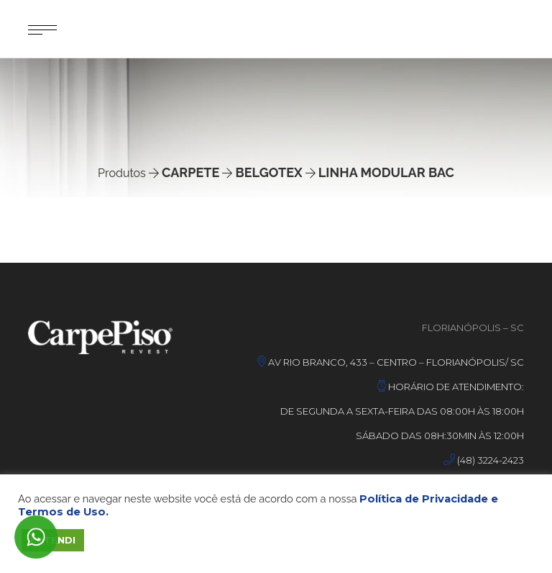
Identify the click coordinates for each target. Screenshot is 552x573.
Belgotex (268, 172)
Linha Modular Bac (386, 172)
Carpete (190, 172)
